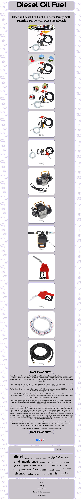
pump (67, 469)
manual (55, 465)
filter (35, 469)
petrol (58, 470)
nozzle (26, 461)
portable (50, 462)
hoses (61, 466)
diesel (18, 457)
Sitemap (41, 485)
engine (25, 466)
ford (37, 474)
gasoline (43, 470)
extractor (43, 474)
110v (64, 473)
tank (61, 462)
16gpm (14, 470)
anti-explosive (36, 458)
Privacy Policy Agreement (41, 492)
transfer (53, 473)
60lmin (44, 458)
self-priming (55, 457)
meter (30, 473)
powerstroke (25, 469)
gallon (27, 458)
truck (40, 466)
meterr (33, 465)
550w (67, 466)
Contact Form (41, 489)
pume (17, 465)
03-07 (67, 458)
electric (20, 473)
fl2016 (51, 470)
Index (41, 482)
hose (35, 461)
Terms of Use (41, 495)
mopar (56, 462)
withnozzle (47, 466)
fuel (17, 461)
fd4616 (66, 462)
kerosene (42, 462)
